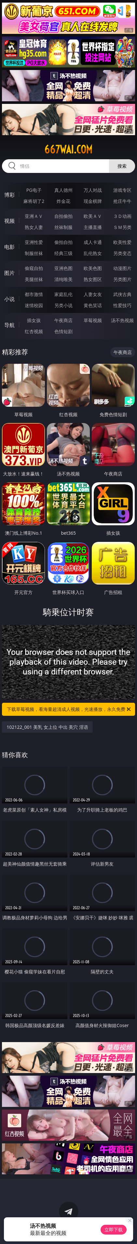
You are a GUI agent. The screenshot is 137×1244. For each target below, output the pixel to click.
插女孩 (34, 320)
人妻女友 (93, 294)
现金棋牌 (93, 201)
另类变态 (122, 253)
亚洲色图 (63, 268)
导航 (9, 325)
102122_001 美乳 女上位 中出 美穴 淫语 (47, 727)
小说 (9, 299)
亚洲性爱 (34, 242)
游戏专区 (122, 190)
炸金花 (63, 201)
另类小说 (63, 305)
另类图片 (122, 279)
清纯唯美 (63, 279)
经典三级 (63, 253)
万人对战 (93, 190)
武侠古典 (122, 294)
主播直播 (93, 227)
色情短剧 (63, 331)
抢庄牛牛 (122, 201)
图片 (9, 272)
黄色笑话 (93, 305)
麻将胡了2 (33, 201)
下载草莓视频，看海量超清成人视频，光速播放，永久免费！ (69, 709)
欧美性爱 (122, 242)
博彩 (9, 194)
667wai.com (68, 149)
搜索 (122, 166)
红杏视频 (34, 331)
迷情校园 (34, 305)
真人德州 (63, 190)
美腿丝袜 (34, 279)
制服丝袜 (34, 253)
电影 (9, 246)
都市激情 (34, 294)
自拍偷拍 (63, 216)
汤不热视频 (122, 320)
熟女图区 (93, 279)
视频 (9, 220)
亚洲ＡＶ (34, 216)
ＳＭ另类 (122, 227)
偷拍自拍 (63, 242)
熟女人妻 (34, 227)
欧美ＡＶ (93, 216)
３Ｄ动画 (122, 216)
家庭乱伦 (63, 294)
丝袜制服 (63, 227)
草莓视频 (93, 320)
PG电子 (34, 190)
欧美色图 (93, 268)
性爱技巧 (122, 305)
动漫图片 (122, 268)
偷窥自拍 (34, 268)
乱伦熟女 (93, 253)
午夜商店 (63, 320)
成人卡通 (93, 242)
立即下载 (113, 1229)
